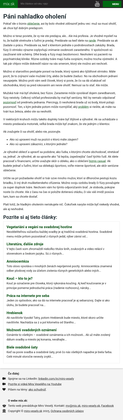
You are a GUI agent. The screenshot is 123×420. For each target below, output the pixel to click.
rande (92, 40)
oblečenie (33, 23)
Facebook (107, 405)
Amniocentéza (18, 261)
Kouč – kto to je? (20, 278)
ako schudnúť (37, 389)
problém (83, 106)
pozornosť (9, 102)
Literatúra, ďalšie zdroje (25, 244)
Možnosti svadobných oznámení (32, 330)
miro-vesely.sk (91, 405)
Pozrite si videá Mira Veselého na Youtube (35, 384)
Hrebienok (15, 313)
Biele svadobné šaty (22, 347)
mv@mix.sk (73, 405)
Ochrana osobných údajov (67, 411)
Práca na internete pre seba (28, 296)
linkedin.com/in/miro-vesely (56, 378)
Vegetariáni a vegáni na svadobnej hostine (39, 227)
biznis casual (97, 161)
